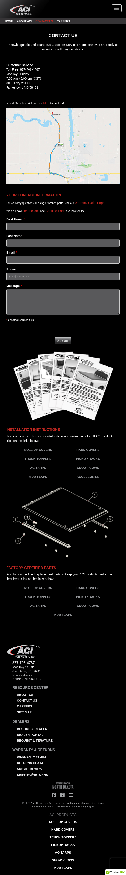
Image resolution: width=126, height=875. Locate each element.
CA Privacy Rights (84, 806)
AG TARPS (38, 468)
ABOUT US (25, 694)
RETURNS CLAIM (30, 763)
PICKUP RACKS (88, 459)
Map (46, 103)
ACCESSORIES (88, 477)
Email (10, 252)
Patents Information (42, 806)
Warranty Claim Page (90, 203)
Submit (63, 340)
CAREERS (63, 21)
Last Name (14, 236)
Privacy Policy (65, 806)
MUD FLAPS (38, 477)
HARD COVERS (87, 450)
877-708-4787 (30, 69)
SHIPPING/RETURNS (32, 775)
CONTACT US (44, 21)
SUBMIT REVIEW (29, 769)
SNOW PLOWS (88, 468)
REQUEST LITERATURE (35, 740)
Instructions (31, 211)
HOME (9, 21)
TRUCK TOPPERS (38, 459)
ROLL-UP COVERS (38, 450)
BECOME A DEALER (32, 729)
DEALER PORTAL (30, 734)
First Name (14, 219)
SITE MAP (24, 712)
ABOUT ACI (24, 21)
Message (13, 286)
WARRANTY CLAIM (31, 757)
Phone (11, 269)
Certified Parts (55, 211)
